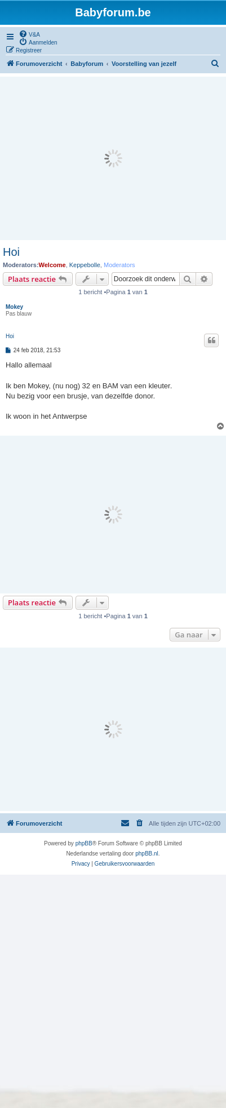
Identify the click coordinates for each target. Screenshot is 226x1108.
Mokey (14, 307)
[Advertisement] (113, 158)
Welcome (52, 265)
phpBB (84, 843)
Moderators (119, 265)
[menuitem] (29, 34)
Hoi (11, 252)
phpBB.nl (146, 853)
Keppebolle (84, 265)
